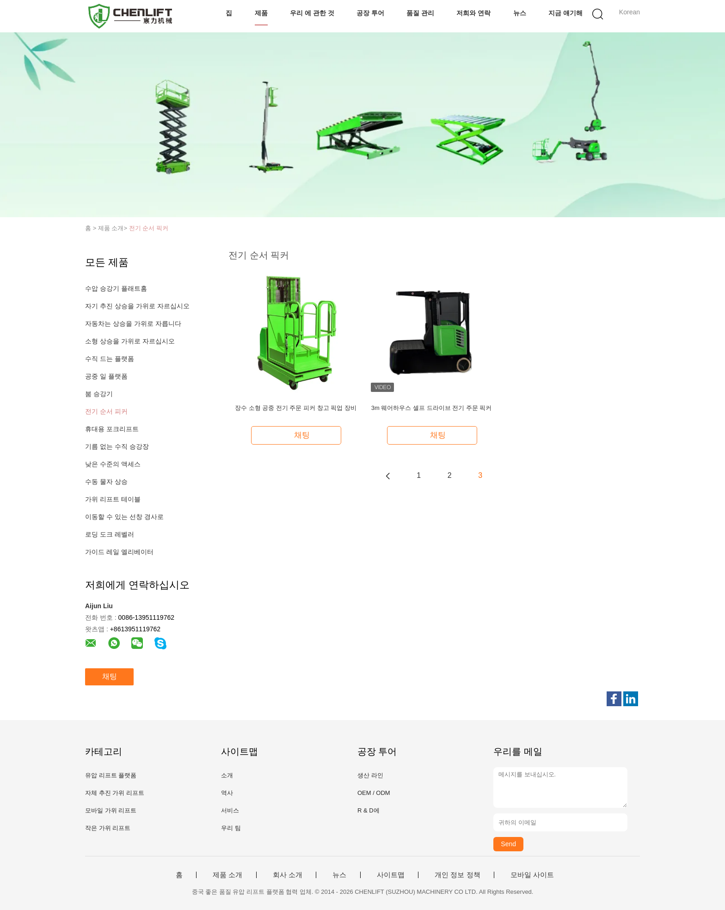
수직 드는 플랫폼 (109, 358)
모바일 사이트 (532, 875)
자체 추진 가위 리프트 (114, 792)
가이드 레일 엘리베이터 (119, 552)
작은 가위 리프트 (107, 827)
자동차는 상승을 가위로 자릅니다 (133, 323)
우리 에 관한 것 (312, 13)
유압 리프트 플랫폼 (110, 775)
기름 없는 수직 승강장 (117, 446)
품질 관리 (420, 13)
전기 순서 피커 (106, 411)
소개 (227, 775)
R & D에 (368, 810)
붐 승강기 (99, 393)
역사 (227, 792)
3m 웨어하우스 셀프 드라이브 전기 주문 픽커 (431, 407)
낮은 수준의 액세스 (113, 464)
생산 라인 (370, 775)
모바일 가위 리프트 (110, 810)
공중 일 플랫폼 (106, 376)
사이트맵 (391, 875)
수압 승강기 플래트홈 (116, 288)
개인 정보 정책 (457, 875)
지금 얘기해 (565, 13)
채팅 (109, 676)
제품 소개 (227, 875)
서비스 (230, 810)
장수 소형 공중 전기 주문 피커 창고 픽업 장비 (295, 407)
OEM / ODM (373, 792)
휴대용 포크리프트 (112, 429)
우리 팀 (231, 827)
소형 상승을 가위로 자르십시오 (130, 341)
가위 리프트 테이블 (113, 499)
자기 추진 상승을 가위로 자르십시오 (137, 306)
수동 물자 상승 (106, 481)
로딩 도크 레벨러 (109, 534)
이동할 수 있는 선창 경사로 (124, 516)
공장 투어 (370, 13)
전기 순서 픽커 (148, 228)
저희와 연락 (473, 13)
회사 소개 (287, 875)
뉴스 (519, 13)
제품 (261, 13)
